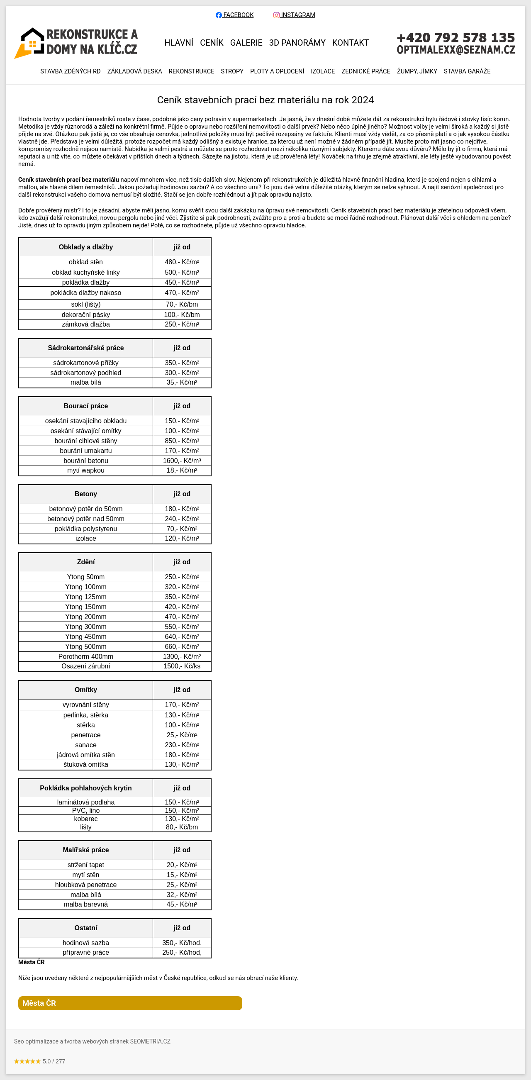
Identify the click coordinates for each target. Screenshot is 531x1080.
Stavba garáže (467, 71)
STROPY (232, 71)
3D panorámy (297, 43)
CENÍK (212, 43)
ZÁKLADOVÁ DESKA (134, 71)
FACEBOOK (234, 15)
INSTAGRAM (294, 15)
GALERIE (246, 43)
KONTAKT (350, 43)
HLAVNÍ (178, 43)
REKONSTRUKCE (191, 71)
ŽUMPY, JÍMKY (417, 71)
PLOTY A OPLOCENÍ (277, 71)
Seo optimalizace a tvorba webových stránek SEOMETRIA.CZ (92, 1041)
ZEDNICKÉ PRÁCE (365, 71)
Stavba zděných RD (70, 71)
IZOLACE (323, 71)
